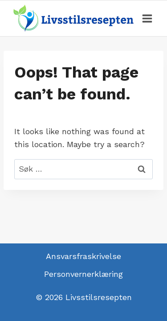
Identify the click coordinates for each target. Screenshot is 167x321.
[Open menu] (147, 18)
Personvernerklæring (83, 274)
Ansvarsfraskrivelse (83, 256)
